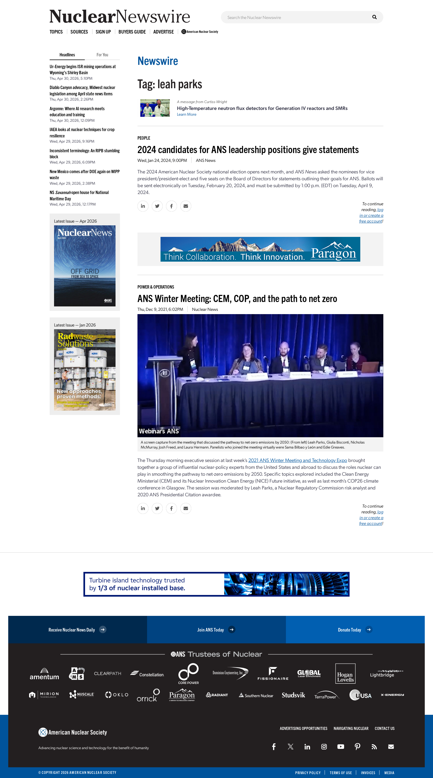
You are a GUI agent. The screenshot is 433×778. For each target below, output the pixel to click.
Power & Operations (155, 286)
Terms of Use (340, 772)
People (143, 137)
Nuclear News (205, 309)
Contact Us (385, 728)
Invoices (368, 772)
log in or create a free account (371, 215)
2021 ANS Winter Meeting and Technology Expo (297, 460)
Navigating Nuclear (351, 728)
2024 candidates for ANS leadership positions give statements (248, 149)
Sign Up (103, 31)
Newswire (158, 59)
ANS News (205, 160)
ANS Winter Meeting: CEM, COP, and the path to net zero (237, 298)
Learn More (186, 114)
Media (389, 772)
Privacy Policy (307, 772)
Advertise (163, 31)
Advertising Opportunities (303, 728)
